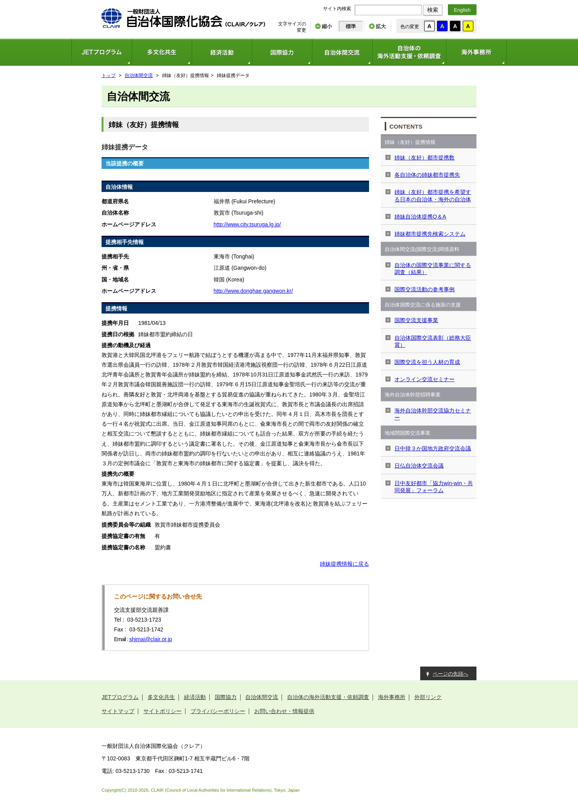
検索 (432, 10)
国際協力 (282, 52)
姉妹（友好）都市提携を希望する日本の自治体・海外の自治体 (432, 195)
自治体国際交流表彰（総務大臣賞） (432, 341)
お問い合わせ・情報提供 (284, 711)
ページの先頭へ (450, 674)
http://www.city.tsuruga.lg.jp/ (247, 224)
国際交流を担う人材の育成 (427, 362)
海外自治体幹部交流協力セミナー (432, 414)
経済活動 (222, 52)
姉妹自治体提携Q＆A (420, 216)
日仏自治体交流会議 (419, 465)
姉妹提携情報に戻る (344, 564)
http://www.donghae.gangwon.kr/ (253, 291)
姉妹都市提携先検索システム (430, 234)
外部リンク (428, 697)
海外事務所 (476, 52)
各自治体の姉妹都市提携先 (427, 175)
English (462, 10)
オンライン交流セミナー (424, 379)
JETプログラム (101, 52)
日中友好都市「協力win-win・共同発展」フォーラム (433, 486)
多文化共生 (162, 52)
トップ (109, 75)
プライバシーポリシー (218, 711)
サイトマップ (118, 711)
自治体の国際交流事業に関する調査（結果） (432, 268)
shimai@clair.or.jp (150, 639)
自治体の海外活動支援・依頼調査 (409, 52)
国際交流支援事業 (416, 320)
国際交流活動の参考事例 (424, 289)
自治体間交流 (342, 52)
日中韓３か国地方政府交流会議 (432, 448)
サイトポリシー (162, 711)
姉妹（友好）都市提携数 (424, 157)
